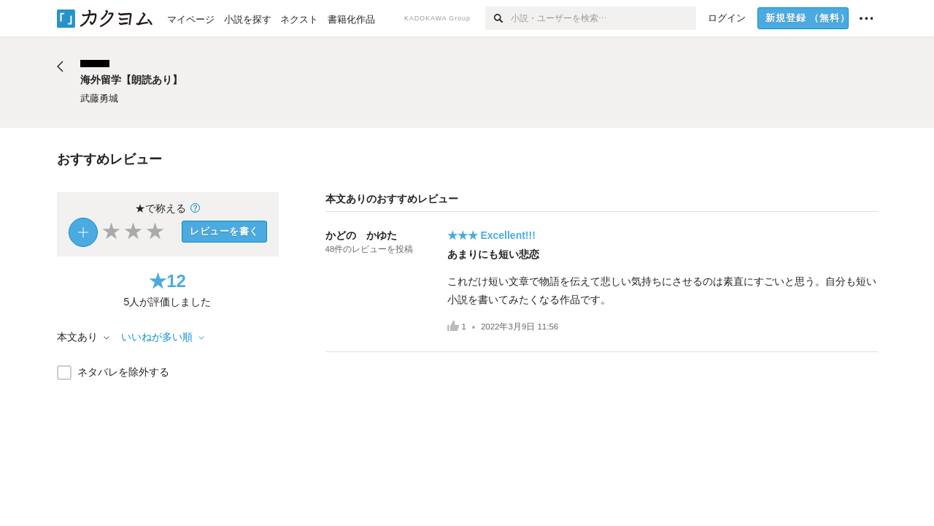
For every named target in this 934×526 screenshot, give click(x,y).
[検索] (498, 18)
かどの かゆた (361, 235)
